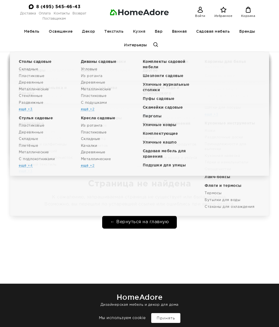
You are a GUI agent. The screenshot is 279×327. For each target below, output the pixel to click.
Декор (88, 31)
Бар (159, 31)
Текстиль (113, 31)
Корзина (248, 16)
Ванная (179, 31)
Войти (200, 16)
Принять (166, 318)
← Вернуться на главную (139, 222)
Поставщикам (54, 18)
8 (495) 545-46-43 (58, 7)
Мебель (32, 31)
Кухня (139, 31)
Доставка (28, 13)
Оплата (45, 13)
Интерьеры (135, 45)
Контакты (62, 13)
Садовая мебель (213, 31)
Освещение (61, 31)
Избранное (223, 16)
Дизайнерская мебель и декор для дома (139, 299)
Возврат (79, 13)
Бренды (247, 31)
